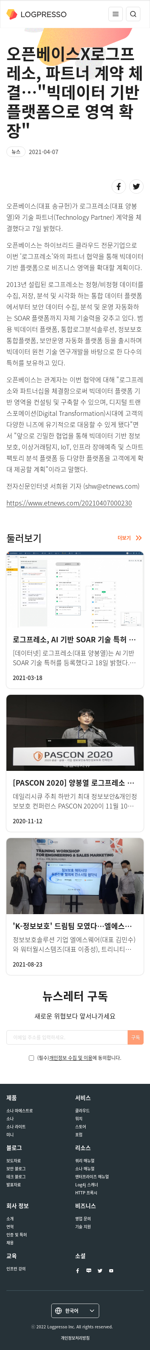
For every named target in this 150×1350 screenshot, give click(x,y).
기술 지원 (83, 1226)
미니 (10, 1134)
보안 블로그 (16, 1168)
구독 (135, 1037)
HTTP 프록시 (86, 1192)
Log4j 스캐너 (86, 1184)
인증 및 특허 (16, 1234)
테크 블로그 (16, 1176)
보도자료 (13, 1160)
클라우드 (82, 1110)
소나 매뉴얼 (84, 1168)
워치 (78, 1118)
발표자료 (13, 1184)
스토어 (80, 1126)
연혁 (10, 1226)
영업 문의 (83, 1218)
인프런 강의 (16, 1268)
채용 (10, 1242)
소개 (10, 1218)
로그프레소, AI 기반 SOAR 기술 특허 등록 (77, 639)
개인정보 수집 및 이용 (70, 1057)
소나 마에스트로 (19, 1110)
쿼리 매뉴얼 (84, 1160)
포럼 (78, 1134)
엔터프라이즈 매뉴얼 (92, 1176)
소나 (10, 1118)
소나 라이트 (16, 1126)
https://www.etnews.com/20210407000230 (69, 503)
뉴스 (16, 151)
